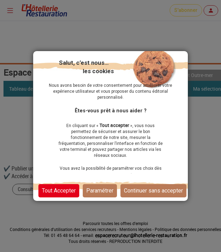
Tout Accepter (59, 190)
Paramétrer (99, 190)
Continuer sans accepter (153, 190)
